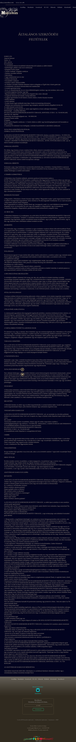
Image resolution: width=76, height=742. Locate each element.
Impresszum (52, 719)
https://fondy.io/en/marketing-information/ (39, 103)
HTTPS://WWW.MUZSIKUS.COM (55, 140)
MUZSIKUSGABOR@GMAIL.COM (15, 137)
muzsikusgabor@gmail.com (19, 116)
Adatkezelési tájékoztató (41, 719)
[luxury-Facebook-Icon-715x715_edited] (22, 369)
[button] (39, 7)
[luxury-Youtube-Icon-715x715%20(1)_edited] (22, 374)
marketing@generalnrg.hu (11, 423)
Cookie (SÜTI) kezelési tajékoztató (25, 719)
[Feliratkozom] (38, 709)
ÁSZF (57, 719)
